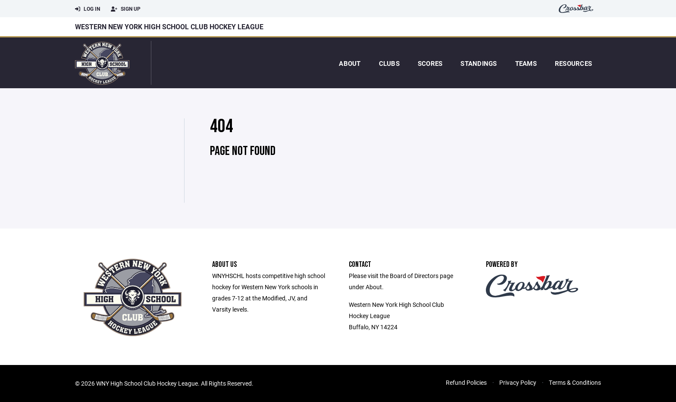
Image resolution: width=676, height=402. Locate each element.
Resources (573, 63)
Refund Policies (466, 382)
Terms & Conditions (575, 382)
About (349, 63)
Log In (87, 9)
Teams (526, 63)
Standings (478, 63)
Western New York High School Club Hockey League (169, 26)
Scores (430, 63)
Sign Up (126, 9)
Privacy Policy (517, 382)
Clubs (389, 63)
